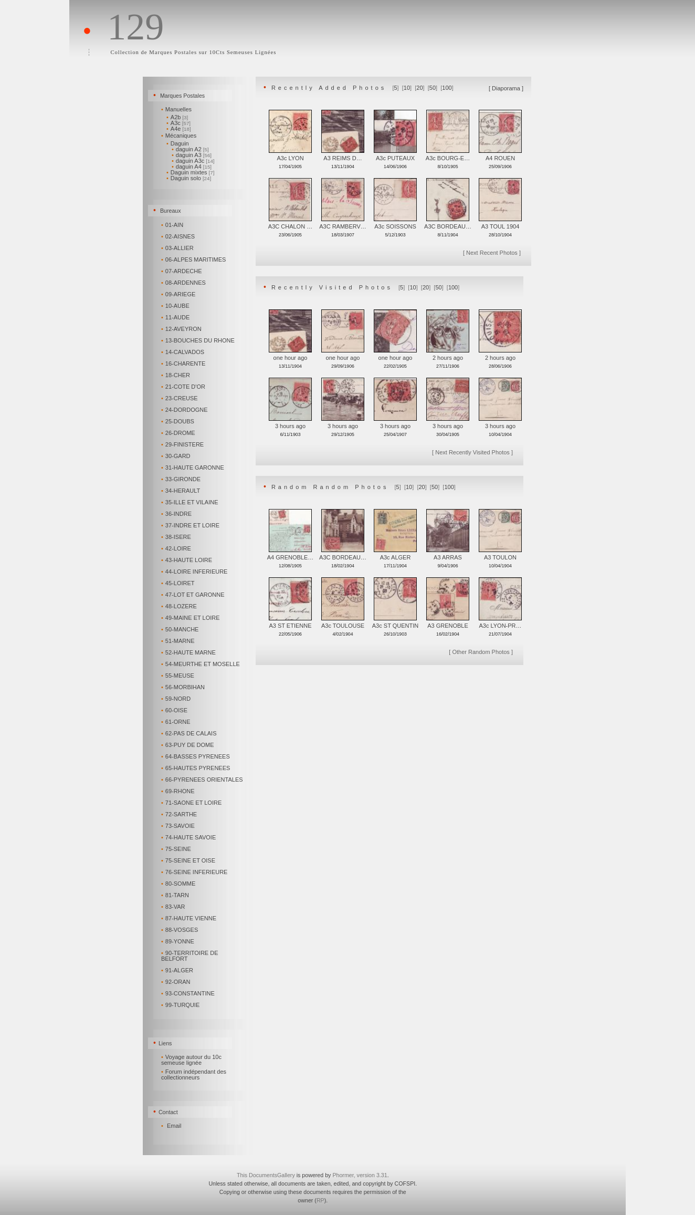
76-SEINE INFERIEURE (195, 872)
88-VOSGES (180, 930)
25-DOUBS (178, 421)
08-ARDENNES (184, 282)
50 (432, 88)
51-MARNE (178, 641)
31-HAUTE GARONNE (193, 467)
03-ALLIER (178, 248)
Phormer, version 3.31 (359, 1175)
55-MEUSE (178, 675)
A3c (178, 123)
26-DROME (179, 433)
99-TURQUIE (181, 1005)
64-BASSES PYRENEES (196, 756)
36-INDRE (177, 514)
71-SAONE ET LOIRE (192, 802)
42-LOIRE (177, 548)
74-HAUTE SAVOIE (189, 837)
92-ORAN (176, 982)
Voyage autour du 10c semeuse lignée (191, 1060)
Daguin (178, 143)
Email (174, 1126)
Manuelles (177, 109)
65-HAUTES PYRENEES (196, 768)
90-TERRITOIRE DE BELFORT (189, 956)
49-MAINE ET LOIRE (191, 618)
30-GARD (176, 456)
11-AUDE (176, 317)
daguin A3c (193, 161)
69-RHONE (178, 791)
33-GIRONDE (181, 479)
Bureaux (170, 210)
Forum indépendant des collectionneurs (193, 1074)
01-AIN (173, 225)
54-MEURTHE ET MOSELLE (201, 664)
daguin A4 (192, 166)
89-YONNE (178, 941)
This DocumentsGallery (266, 1175)
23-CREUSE (180, 398)
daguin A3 (192, 155)
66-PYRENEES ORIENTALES (203, 779)
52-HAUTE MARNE (189, 652)
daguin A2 (190, 149)
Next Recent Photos (492, 253)
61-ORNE (176, 722)
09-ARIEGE (179, 294)
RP (320, 1200)
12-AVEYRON (182, 329)
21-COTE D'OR (184, 386)
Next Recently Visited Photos (472, 452)
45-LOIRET (178, 583)
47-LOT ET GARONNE (193, 594)
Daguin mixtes (190, 172)
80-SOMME (179, 883)
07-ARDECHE (182, 271)
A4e (178, 129)
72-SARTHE (179, 814)
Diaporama (506, 88)
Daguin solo (188, 178)
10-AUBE (176, 306)
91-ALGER (178, 970)
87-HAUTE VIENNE (189, 918)
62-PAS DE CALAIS (189, 733)
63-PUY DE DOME (188, 745)
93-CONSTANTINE (188, 993)
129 (135, 27)
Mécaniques (179, 135)
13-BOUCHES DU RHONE (198, 340)
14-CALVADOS (183, 352)
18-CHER (176, 375)
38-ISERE (177, 537)
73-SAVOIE (178, 826)
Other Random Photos (480, 652)
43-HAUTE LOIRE (187, 560)
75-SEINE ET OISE (189, 860)
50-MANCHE (180, 629)
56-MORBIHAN (183, 687)
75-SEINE (177, 849)
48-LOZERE (179, 606)
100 (446, 88)
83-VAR (173, 907)
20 (419, 88)
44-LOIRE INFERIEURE (195, 571)
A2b (177, 117)
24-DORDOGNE (185, 410)
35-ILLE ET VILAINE (190, 502)
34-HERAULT (181, 490)
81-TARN (176, 895)
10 (407, 88)
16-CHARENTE (184, 363)
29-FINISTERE (183, 444)
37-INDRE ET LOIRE (191, 525)
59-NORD (176, 698)
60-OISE (175, 710)
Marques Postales (182, 95)
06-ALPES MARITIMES (194, 259)
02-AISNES (178, 236)
